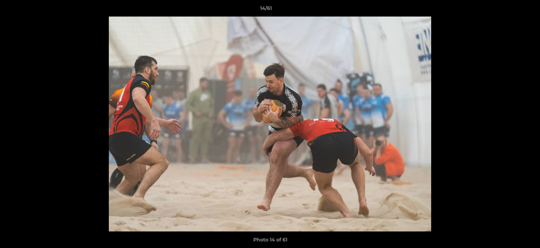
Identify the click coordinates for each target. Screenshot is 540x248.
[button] (511, 10)
